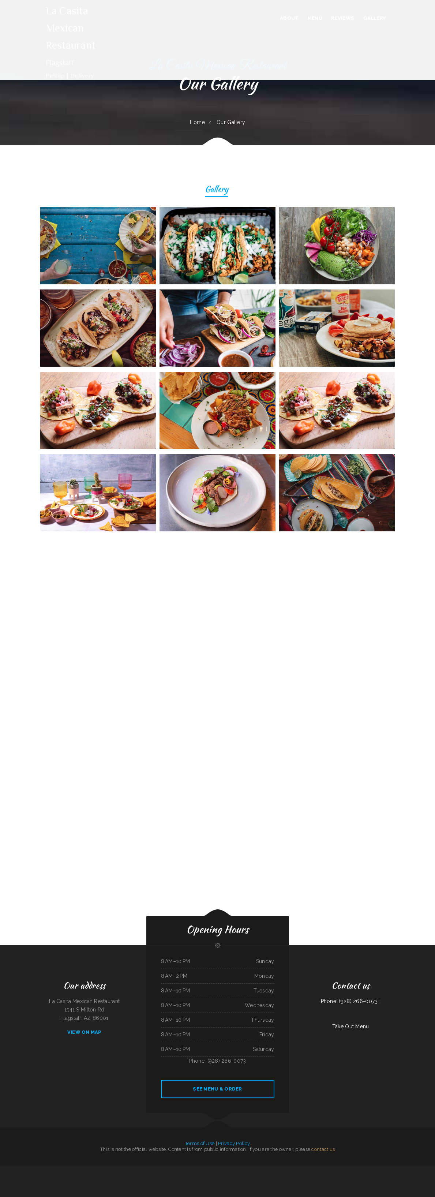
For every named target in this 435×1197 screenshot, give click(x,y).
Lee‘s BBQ (337, 1169)
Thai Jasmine (420, 1169)
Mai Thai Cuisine (428, 1169)
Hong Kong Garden (153, 1169)
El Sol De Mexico (299, 1169)
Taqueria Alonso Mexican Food (347, 1169)
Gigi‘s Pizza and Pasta (105, 1169)
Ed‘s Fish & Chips (24, 1169)
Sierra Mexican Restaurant (270, 1169)
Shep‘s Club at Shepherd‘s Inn (83, 1169)
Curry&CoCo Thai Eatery (224, 1169)
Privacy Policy (234, 1143)
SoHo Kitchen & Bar (412, 1169)
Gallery (217, 190)
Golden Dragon (196, 1169)
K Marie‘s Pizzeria (375, 1169)
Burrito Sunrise (204, 1169)
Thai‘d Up (183, 1169)
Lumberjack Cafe (290, 1169)
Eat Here (160, 1169)
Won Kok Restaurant (123, 1169)
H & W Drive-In (281, 1169)
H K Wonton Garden (309, 1169)
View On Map (84, 1032)
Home (197, 122)
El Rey (399, 1169)
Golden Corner (233, 1169)
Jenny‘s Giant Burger (95, 1169)
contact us (323, 1149)
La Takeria (2, 1169)
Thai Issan (404, 1169)
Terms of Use (199, 1143)
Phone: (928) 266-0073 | (350, 1001)
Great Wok (317, 1169)
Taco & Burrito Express (35, 1169)
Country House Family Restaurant (57, 1169)
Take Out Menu (350, 1026)
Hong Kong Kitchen (366, 1169)
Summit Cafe (177, 1169)
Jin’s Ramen (394, 1169)
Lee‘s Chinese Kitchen (142, 1169)
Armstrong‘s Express (213, 1169)
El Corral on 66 (44, 1169)
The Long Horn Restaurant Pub (256, 1169)
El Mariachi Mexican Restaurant (13, 1169)
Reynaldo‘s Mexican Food (243, 1169)
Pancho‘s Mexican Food (71, 1169)
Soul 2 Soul (357, 1169)
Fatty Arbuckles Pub (168, 1169)
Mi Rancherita (114, 1169)
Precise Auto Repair (133, 1169)
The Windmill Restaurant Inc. (327, 1169)
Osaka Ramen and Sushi (385, 1169)
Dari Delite (189, 1169)
